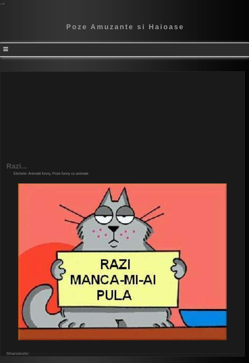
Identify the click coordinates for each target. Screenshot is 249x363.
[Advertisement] (122, 117)
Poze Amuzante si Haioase (125, 27)
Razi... (16, 166)
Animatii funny (39, 173)
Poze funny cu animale (70, 173)
